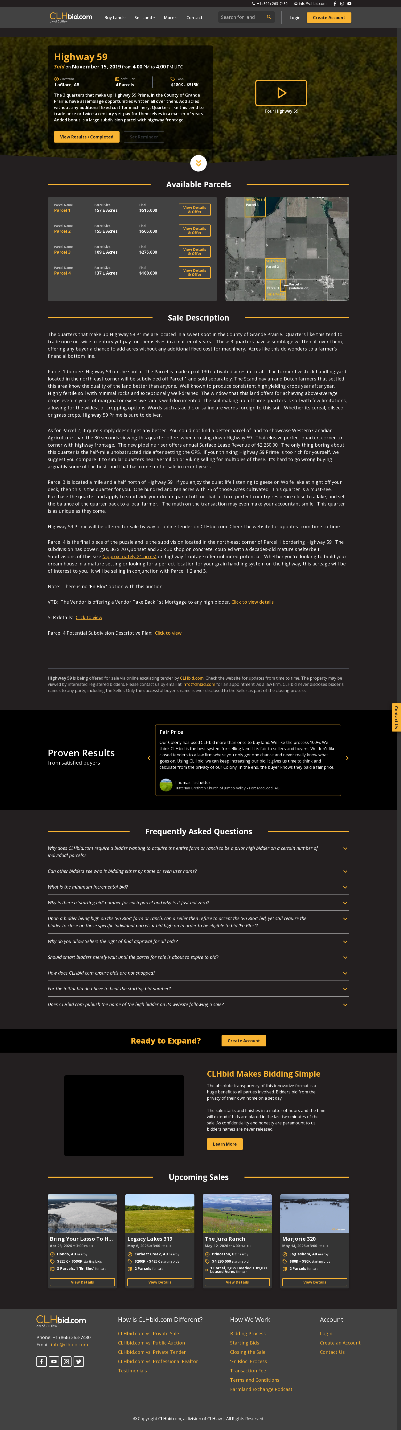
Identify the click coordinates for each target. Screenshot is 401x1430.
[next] (347, 758)
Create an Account (340, 1343)
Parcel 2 (62, 231)
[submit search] (269, 17)
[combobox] (246, 17)
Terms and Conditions (254, 1380)
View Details (82, 1282)
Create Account (329, 17)
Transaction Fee (248, 1370)
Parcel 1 (62, 210)
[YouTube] (54, 1361)
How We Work (250, 1319)
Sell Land (143, 17)
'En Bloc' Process (248, 1361)
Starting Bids (244, 1343)
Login (295, 17)
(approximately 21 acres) (129, 556)
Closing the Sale (247, 1352)
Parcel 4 (62, 273)
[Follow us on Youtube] (349, 4)
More (169, 17)
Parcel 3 (62, 252)
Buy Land (114, 17)
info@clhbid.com (199, 684)
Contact (194, 17)
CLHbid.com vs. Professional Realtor (158, 1361)
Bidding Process (248, 1333)
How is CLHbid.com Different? (160, 1319)
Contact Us (332, 1352)
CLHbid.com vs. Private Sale (148, 1333)
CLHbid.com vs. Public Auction (151, 1343)
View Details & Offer (194, 209)
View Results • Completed (86, 137)
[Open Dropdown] (115, 17)
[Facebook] (41, 1361)
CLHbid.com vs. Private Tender (152, 1352)
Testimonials (132, 1370)
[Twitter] (79, 1361)
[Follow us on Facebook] (335, 4)
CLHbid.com (192, 678)
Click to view (89, 617)
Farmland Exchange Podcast (261, 1389)
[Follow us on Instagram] (342, 4)
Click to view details (252, 602)
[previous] (239, 758)
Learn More (225, 1144)
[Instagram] (66, 1361)
